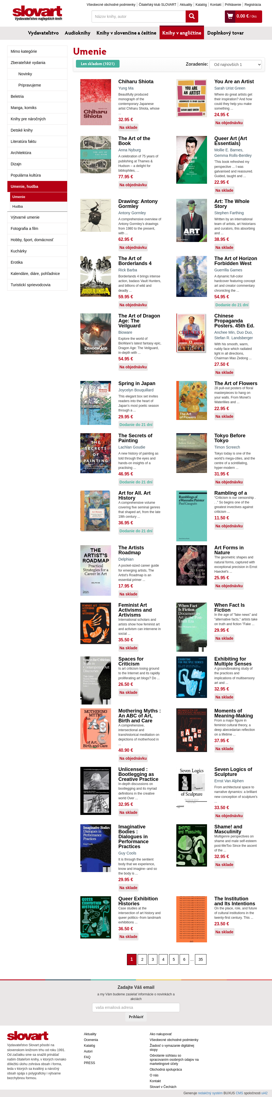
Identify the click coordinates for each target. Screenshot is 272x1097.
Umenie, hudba (24, 186)
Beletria (17, 96)
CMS (239, 1093)
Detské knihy (22, 130)
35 (201, 959)
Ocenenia (91, 1040)
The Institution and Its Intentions (234, 901)
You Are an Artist (234, 81)
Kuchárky (19, 251)
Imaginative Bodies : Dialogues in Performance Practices (133, 836)
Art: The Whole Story (232, 204)
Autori (88, 1051)
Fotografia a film (24, 228)
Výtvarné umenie (25, 217)
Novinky (25, 74)
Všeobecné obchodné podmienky (111, 5)
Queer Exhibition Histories (138, 901)
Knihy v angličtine (181, 32)
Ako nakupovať (161, 1034)
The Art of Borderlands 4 (135, 261)
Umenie (18, 197)
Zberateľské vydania (28, 62)
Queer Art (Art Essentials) (230, 141)
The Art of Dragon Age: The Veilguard (139, 320)
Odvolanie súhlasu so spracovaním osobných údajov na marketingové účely (174, 1060)
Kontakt (216, 5)
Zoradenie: (197, 64)
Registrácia (253, 5)
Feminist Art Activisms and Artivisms (135, 610)
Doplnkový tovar (225, 32)
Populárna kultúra (26, 175)
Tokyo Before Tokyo (230, 438)
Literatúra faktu (23, 141)
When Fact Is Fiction (229, 607)
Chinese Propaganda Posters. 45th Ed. (234, 320)
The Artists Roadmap (131, 550)
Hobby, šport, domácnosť (32, 240)
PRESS (89, 1063)
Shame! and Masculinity (228, 829)
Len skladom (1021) (98, 63)
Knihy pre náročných (28, 119)
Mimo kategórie (24, 51)
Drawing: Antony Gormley (138, 204)
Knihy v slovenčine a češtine (126, 32)
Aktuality (186, 5)
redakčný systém (210, 1093)
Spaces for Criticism (131, 661)
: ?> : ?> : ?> (235, 64)
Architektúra (21, 153)
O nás (154, 1075)
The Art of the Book (134, 141)
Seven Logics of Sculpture (233, 772)
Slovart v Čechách (163, 1087)
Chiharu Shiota (136, 81)
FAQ (87, 1057)
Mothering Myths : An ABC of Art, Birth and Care (139, 715)
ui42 (264, 1093)
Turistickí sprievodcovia (30, 285)
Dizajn (16, 164)
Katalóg (201, 5)
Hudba (17, 206)
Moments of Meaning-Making (233, 713)
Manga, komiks (23, 107)
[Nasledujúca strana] (209, 959)
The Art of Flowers (235, 383)
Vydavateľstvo (43, 32)
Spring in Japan (136, 383)
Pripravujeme (29, 85)
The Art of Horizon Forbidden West (235, 261)
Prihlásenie (233, 5)
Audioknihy (77, 32)
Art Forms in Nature (229, 550)
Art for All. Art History (134, 495)
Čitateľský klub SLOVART (157, 5)
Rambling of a (230, 493)
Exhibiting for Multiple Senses (233, 661)
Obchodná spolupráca (166, 1069)
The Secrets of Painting (135, 438)
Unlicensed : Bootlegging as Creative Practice (138, 774)
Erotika (17, 262)
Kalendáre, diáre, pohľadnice (35, 273)
